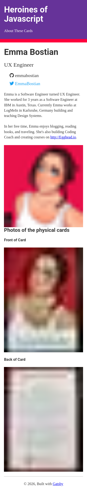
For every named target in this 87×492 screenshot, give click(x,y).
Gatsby (58, 484)
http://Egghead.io (63, 137)
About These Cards (18, 31)
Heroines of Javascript (26, 14)
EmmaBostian (25, 83)
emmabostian (24, 75)
